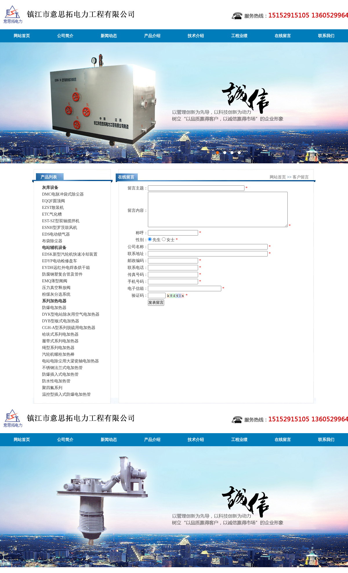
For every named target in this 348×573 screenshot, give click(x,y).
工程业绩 (239, 36)
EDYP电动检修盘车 (59, 261)
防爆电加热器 (54, 308)
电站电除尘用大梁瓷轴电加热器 (70, 361)
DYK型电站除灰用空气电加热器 (70, 314)
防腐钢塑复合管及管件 (62, 274)
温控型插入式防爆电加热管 (66, 394)
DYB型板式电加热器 (60, 321)
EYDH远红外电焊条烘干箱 (66, 267)
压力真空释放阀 (56, 287)
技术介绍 (196, 36)
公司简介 (65, 36)
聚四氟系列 (52, 388)
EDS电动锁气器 (56, 234)
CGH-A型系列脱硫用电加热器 (68, 328)
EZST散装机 (53, 207)
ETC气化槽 (52, 214)
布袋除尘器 (52, 241)
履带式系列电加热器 (60, 341)
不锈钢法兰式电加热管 (62, 368)
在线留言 (283, 36)
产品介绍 (152, 36)
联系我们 (326, 36)
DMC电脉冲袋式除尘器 (63, 194)
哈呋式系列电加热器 (60, 334)
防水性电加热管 (56, 381)
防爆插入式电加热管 (60, 374)
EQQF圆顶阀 (53, 201)
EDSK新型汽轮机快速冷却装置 (69, 254)
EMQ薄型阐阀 (54, 281)
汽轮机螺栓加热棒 (58, 354)
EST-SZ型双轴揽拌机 (60, 221)
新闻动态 (109, 36)
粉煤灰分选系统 (56, 294)
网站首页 (22, 36)
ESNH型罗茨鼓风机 (59, 227)
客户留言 (301, 177)
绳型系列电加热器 (58, 348)
